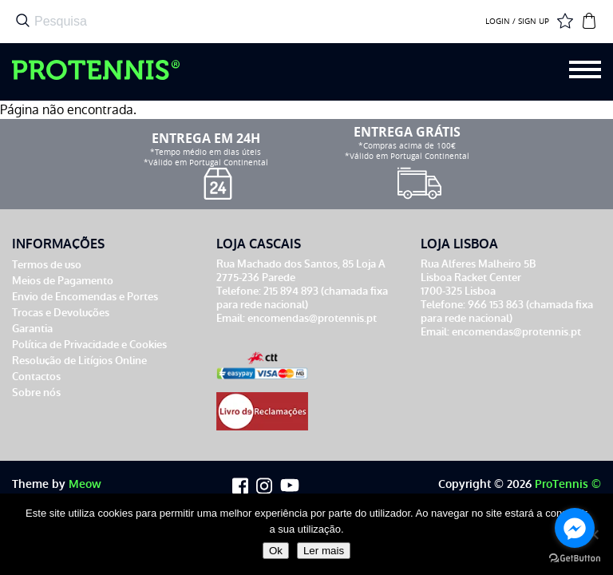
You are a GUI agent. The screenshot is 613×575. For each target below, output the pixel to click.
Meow (85, 484)
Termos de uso (46, 265)
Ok (276, 551)
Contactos (36, 376)
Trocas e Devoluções (60, 312)
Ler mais (323, 551)
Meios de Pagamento (62, 281)
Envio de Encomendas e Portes (85, 296)
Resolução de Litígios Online (79, 360)
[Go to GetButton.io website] (574, 558)
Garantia (32, 328)
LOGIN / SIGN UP (517, 22)
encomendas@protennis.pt (312, 318)
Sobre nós (36, 392)
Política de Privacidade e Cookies (89, 344)
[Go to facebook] (575, 528)
